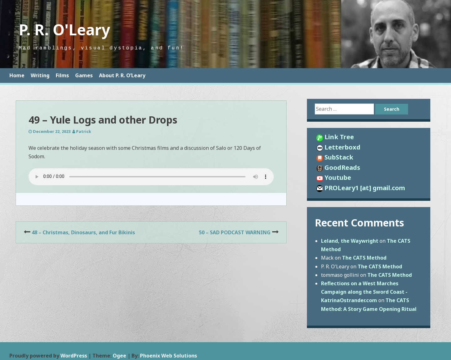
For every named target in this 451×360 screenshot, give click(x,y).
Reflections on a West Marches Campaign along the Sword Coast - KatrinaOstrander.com (364, 292)
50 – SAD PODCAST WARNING (235, 232)
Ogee (119, 355)
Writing (40, 75)
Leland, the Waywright (349, 240)
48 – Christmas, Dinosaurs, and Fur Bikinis (83, 232)
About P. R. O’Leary (122, 75)
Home (16, 75)
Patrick (83, 131)
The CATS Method (364, 257)
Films (62, 75)
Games (84, 75)
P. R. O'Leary (64, 29)
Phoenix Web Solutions (168, 355)
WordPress (73, 355)
